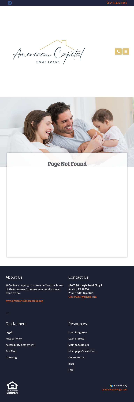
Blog (71, 363)
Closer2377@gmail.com (82, 296)
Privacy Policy (14, 338)
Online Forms (76, 357)
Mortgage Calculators (81, 351)
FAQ (70, 370)
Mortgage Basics (78, 344)
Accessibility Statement (20, 344)
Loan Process (76, 338)
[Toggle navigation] (125, 51)
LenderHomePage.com (114, 389)
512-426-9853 (117, 3)
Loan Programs (77, 332)
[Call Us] (118, 51)
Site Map (11, 351)
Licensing (11, 357)
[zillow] (10, 3)
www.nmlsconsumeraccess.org (24, 300)
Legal (9, 332)
